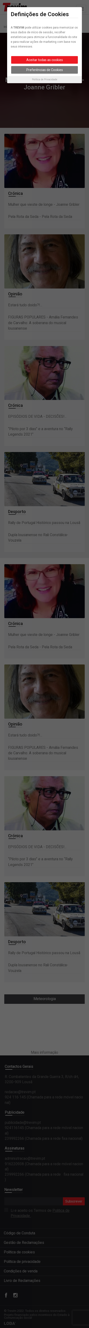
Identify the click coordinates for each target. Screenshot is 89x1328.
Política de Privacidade (44, 79)
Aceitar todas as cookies (44, 60)
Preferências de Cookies (44, 70)
